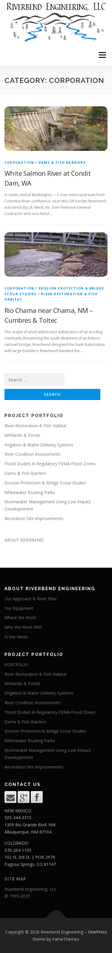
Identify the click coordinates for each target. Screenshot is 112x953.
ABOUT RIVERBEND (24, 540)
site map (15, 879)
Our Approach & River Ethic (30, 599)
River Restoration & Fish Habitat (35, 425)
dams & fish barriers (62, 162)
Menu (102, 55)
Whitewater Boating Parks (29, 492)
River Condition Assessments (32, 454)
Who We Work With (23, 627)
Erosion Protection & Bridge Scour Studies (45, 483)
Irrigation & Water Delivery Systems (38, 445)
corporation (19, 162)
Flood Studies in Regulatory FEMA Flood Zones (50, 463)
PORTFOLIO (16, 664)
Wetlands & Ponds (22, 435)
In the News (16, 637)
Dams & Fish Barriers (25, 473)
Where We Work (20, 617)
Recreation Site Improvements (33, 518)
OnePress (97, 932)
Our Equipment (18, 608)
